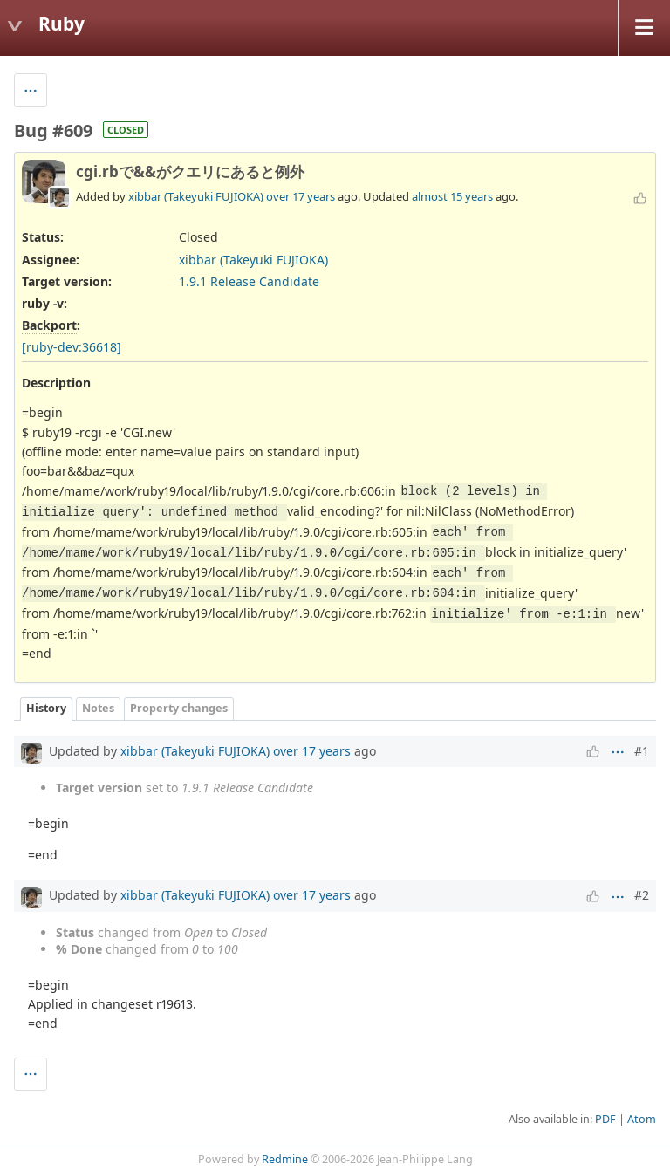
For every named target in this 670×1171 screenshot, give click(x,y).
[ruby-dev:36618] (71, 347)
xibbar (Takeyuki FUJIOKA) (195, 196)
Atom (641, 1119)
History (46, 708)
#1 (641, 751)
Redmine (285, 1159)
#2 (641, 895)
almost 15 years (452, 196)
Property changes (179, 708)
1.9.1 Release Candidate (249, 281)
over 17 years (300, 196)
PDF (605, 1119)
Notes (98, 708)
